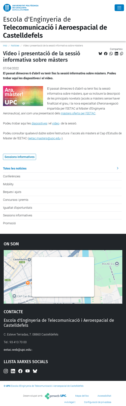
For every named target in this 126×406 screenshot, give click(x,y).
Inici (5, 45)
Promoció (9, 223)
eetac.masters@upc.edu (44, 138)
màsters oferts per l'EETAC (78, 113)
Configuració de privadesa (97, 402)
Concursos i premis (15, 199)
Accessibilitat (104, 395)
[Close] (119, 7)
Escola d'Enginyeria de (55, 27)
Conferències (11, 176)
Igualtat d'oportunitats (17, 207)
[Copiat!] (121, 54)
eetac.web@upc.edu (17, 349)
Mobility (8, 184)
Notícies (15, 45)
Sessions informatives (17, 215)
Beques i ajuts (12, 192)
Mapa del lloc (82, 395)
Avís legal (69, 402)
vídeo (55, 123)
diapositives (39, 123)
